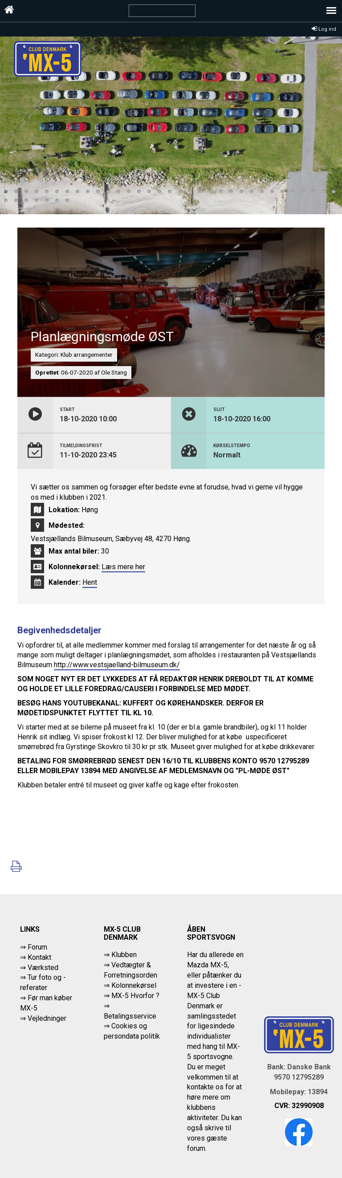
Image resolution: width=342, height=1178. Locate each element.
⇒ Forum (33, 947)
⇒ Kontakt (35, 957)
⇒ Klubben (120, 954)
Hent (89, 582)
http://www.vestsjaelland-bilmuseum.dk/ (117, 664)
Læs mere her (123, 567)
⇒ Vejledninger (43, 1018)
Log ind (324, 29)
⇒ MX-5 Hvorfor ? (131, 995)
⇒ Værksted (39, 967)
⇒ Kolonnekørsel (130, 985)
